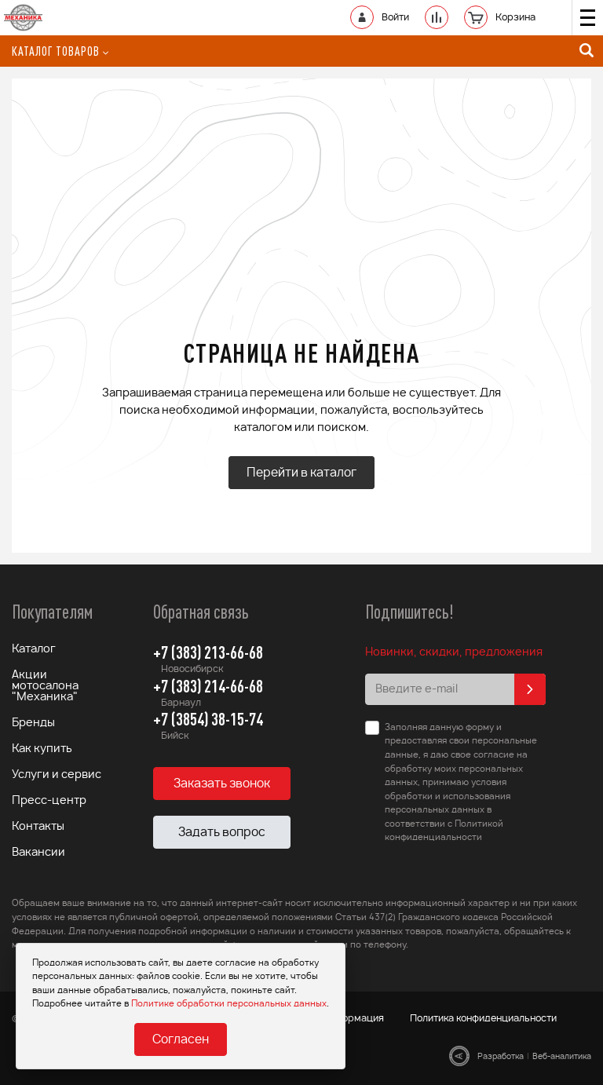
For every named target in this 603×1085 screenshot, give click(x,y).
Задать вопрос (221, 832)
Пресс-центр (49, 800)
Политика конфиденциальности (483, 1018)
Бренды (33, 723)
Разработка (500, 1057)
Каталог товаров (60, 51)
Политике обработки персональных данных (229, 1003)
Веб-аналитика (561, 1057)
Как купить (42, 748)
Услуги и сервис (56, 774)
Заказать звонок (222, 784)
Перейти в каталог (301, 473)
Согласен (180, 1040)
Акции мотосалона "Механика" (45, 686)
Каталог (34, 649)
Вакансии (38, 852)
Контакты (38, 826)
